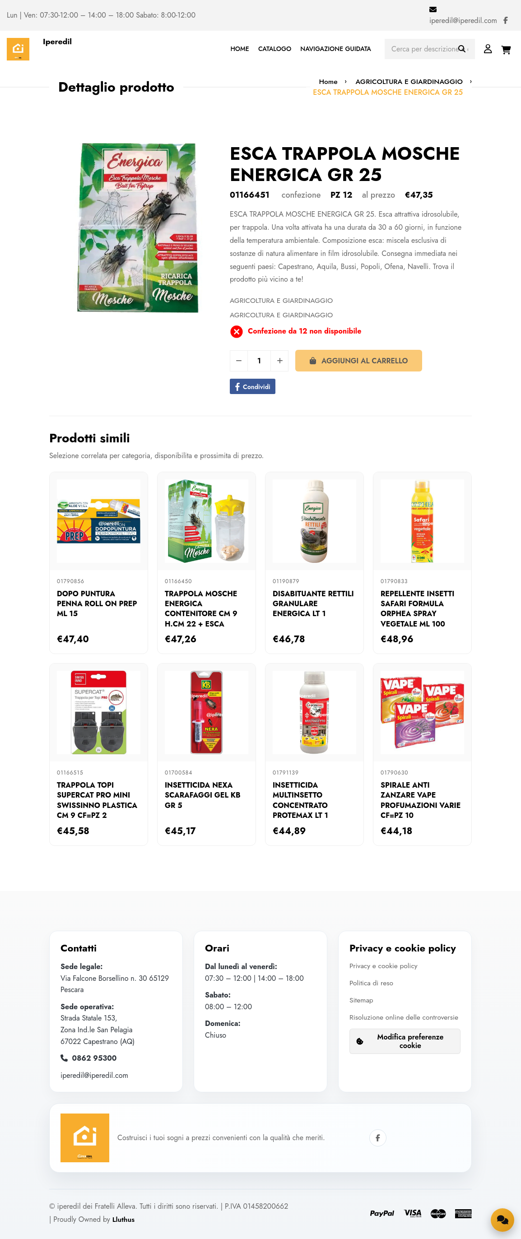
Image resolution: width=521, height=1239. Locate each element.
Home (324, 81)
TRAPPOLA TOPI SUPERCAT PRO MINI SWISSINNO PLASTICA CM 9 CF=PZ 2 (97, 800)
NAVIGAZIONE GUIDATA (335, 48)
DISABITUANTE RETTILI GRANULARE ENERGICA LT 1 (313, 604)
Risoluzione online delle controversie (385, 1023)
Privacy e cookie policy (384, 966)
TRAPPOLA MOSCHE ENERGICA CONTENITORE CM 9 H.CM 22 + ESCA (201, 609)
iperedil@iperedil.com (463, 20)
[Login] (488, 49)
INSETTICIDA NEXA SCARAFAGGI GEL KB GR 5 (203, 795)
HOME (239, 48)
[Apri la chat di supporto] (502, 1219)
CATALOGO (274, 48)
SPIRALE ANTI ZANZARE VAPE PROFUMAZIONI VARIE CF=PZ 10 (421, 800)
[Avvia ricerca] (462, 49)
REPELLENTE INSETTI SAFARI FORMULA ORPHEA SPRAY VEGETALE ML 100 (417, 609)
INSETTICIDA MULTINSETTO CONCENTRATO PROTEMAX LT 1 (300, 800)
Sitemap (361, 999)
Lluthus (123, 1219)
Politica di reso (372, 983)
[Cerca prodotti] (430, 49)
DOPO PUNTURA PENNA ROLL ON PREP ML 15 (97, 604)
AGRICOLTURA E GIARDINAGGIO (408, 81)
